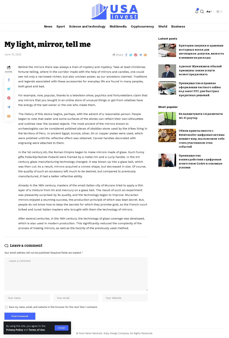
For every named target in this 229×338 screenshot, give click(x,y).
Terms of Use (36, 329)
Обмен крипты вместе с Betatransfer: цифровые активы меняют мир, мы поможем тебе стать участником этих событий (202, 138)
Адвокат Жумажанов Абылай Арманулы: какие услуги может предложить (200, 70)
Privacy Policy (14, 329)
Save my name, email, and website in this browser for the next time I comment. (53, 307)
